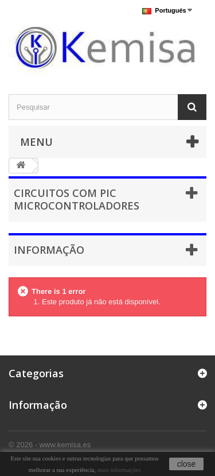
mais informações (118, 470)
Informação (49, 250)
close (186, 464)
